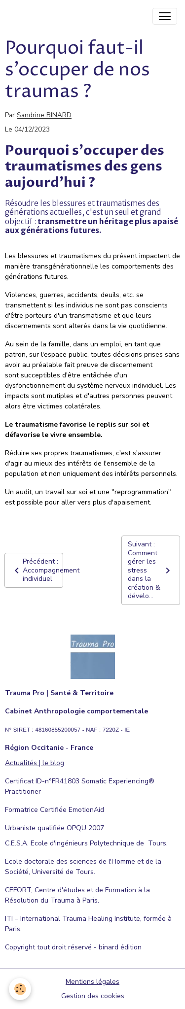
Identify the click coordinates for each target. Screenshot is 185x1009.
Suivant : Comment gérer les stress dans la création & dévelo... (151, 570)
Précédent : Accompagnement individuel (37, 570)
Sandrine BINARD (44, 115)
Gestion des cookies (92, 996)
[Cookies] (20, 989)
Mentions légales (92, 981)
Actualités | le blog (34, 763)
